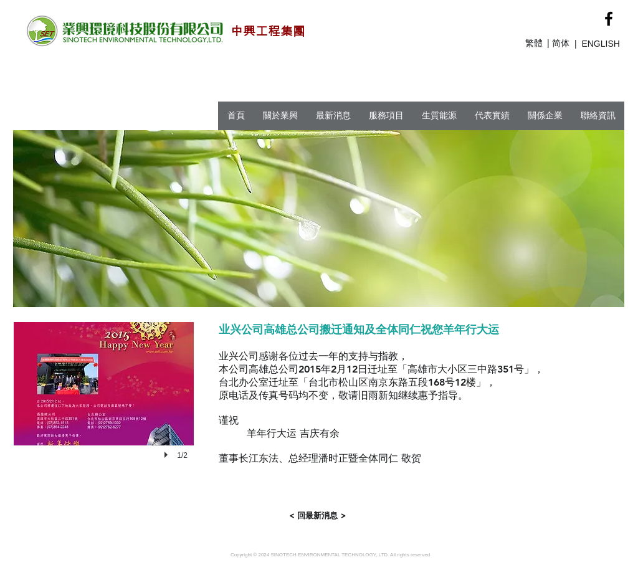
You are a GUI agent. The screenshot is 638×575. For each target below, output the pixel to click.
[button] (104, 405)
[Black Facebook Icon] (608, 18)
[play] (167, 455)
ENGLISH (600, 44)
